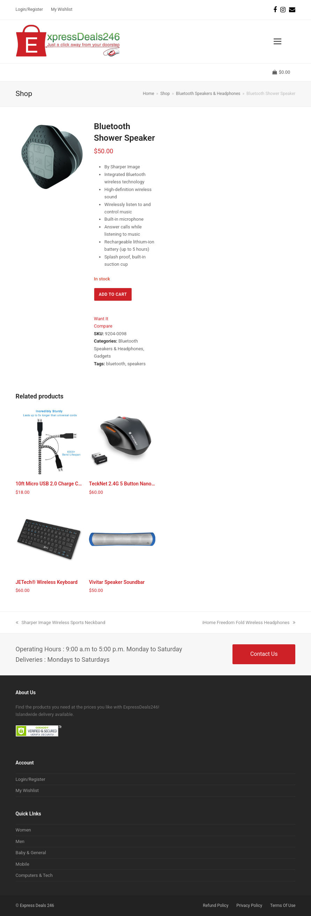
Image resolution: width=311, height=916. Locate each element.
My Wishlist (27, 790)
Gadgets (102, 356)
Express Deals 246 (37, 905)
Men (20, 841)
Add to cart (113, 294)
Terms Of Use (282, 905)
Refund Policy (215, 905)
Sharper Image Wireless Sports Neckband (60, 622)
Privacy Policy (249, 905)
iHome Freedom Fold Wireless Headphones (249, 622)
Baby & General (31, 852)
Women (23, 830)
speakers (136, 363)
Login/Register (30, 779)
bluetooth (115, 363)
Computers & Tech (34, 875)
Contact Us (264, 654)
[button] (277, 41)
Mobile (22, 864)
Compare (103, 326)
